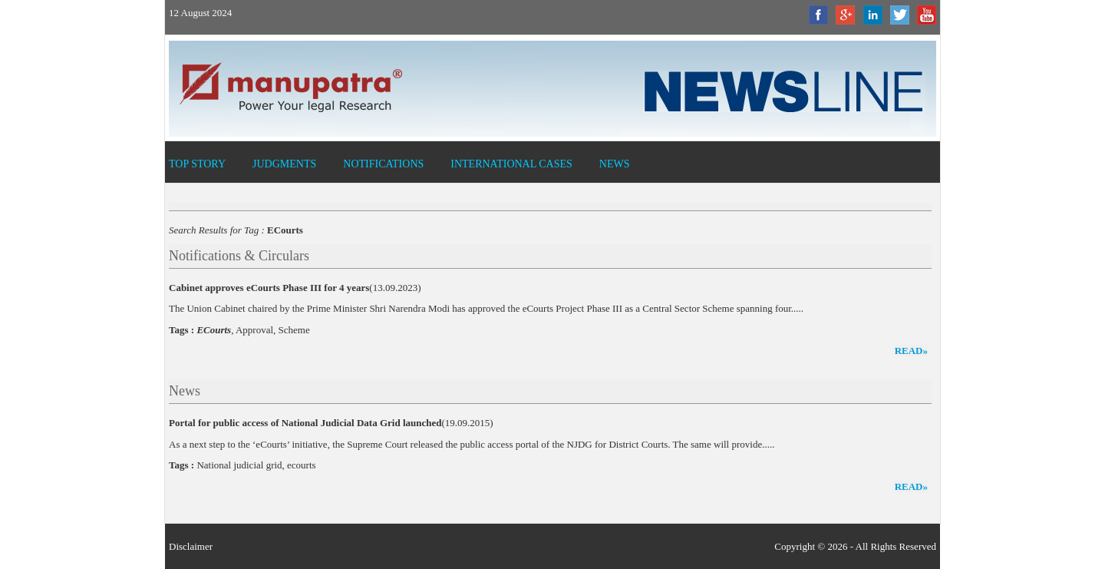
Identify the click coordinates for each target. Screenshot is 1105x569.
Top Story (197, 164)
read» (911, 350)
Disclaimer (191, 546)
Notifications (383, 164)
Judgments (284, 164)
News (614, 164)
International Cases (511, 164)
